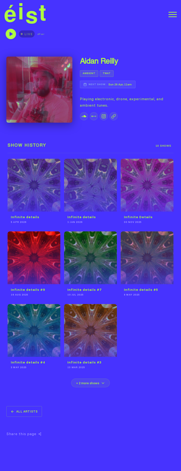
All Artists (24, 411)
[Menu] (173, 14)
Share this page (23, 433)
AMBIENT (89, 73)
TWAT (107, 73)
